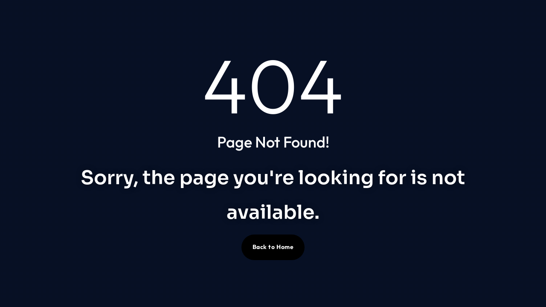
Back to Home (273, 247)
